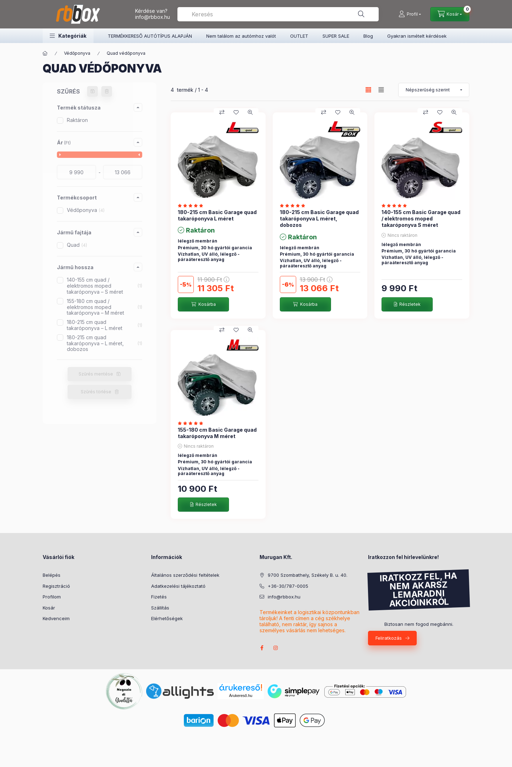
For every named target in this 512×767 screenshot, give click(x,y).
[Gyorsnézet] (250, 112)
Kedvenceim (56, 618)
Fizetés (159, 597)
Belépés (51, 575)
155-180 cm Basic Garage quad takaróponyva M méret (217, 433)
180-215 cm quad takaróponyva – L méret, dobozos (104, 343)
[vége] (122, 172)
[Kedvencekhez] (236, 112)
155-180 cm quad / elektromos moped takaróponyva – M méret (104, 307)
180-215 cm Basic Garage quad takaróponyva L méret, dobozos (319, 218)
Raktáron (77, 120)
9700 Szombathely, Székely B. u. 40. (307, 575)
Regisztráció (56, 586)
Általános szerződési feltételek (185, 575)
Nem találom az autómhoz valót (241, 36)
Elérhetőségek (167, 618)
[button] (68, 35)
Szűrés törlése (96, 391)
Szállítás (160, 608)
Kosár (49, 608)
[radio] (381, 89)
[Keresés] (361, 14)
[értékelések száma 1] (192, 205)
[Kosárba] (203, 304)
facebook (262, 648)
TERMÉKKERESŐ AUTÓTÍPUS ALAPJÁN (150, 36)
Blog (368, 36)
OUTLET (299, 36)
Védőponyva (77, 53)
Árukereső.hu (240, 695)
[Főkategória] (45, 53)
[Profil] (409, 14)
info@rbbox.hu (152, 17)
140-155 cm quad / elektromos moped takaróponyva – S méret (104, 286)
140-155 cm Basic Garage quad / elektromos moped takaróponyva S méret (421, 218)
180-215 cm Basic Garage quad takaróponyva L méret (217, 215)
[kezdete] (76, 172)
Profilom (52, 597)
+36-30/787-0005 (288, 586)
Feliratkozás (388, 638)
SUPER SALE (335, 36)
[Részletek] (407, 304)
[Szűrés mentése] (92, 91)
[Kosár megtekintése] (449, 14)
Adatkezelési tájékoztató (178, 586)
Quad (77, 245)
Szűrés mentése (96, 374)
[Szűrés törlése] (106, 91)
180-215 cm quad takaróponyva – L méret (104, 325)
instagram (276, 648)
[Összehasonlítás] (222, 112)
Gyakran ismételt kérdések (417, 36)
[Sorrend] (433, 90)
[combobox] (278, 14)
